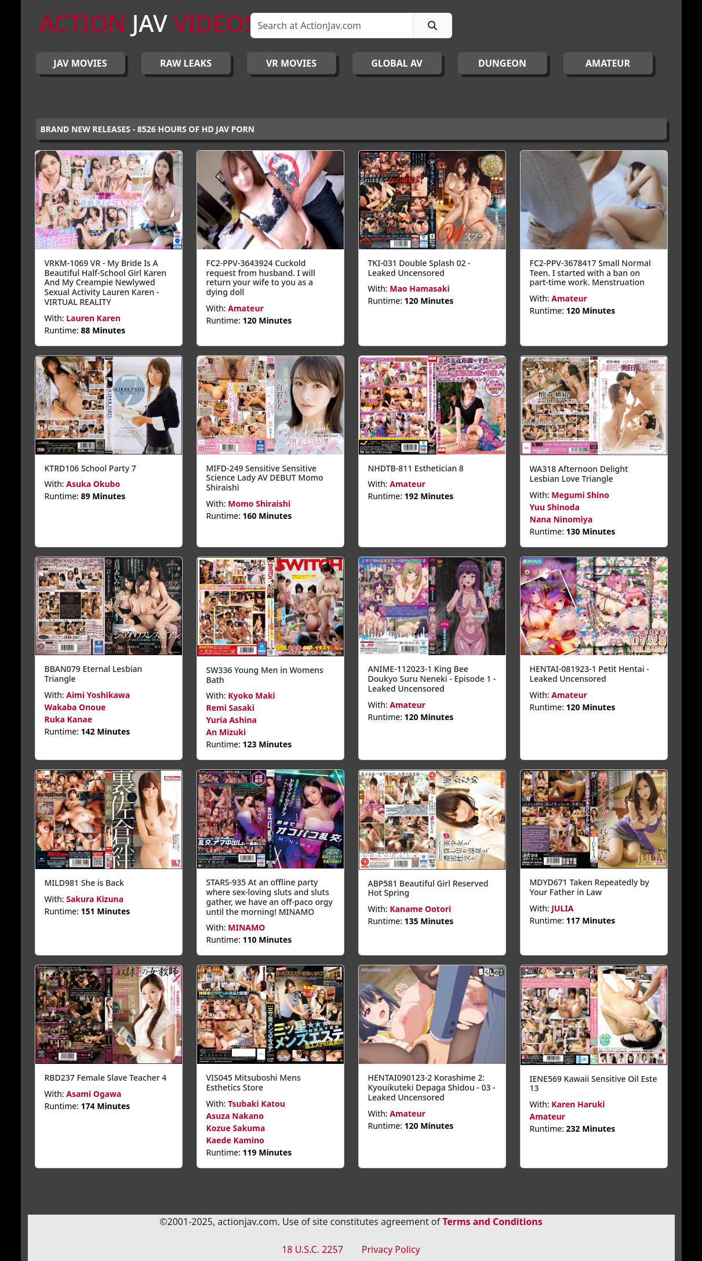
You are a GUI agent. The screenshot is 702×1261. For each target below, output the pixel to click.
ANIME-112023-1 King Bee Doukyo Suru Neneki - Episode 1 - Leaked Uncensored (432, 678)
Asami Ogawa (93, 1093)
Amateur (246, 308)
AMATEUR (607, 63)
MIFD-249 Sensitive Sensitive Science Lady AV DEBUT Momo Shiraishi (264, 478)
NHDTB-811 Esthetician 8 (416, 468)
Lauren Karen (93, 318)
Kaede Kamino (235, 1140)
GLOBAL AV (397, 63)
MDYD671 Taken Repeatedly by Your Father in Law (589, 887)
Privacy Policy (391, 1249)
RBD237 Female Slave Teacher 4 (106, 1077)
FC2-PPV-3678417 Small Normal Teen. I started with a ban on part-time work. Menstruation (590, 272)
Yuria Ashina (231, 719)
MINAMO (246, 927)
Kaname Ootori (420, 908)
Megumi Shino (580, 494)
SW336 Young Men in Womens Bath (264, 674)
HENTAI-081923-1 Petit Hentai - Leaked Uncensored (589, 673)
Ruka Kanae (69, 719)
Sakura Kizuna (94, 898)
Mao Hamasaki (419, 288)
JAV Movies (80, 63)
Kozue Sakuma (235, 1127)
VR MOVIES (291, 63)
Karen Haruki (578, 1104)
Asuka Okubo (93, 483)
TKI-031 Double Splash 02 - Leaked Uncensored (419, 267)
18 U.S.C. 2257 (312, 1249)
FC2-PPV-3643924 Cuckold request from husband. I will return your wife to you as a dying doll (260, 277)
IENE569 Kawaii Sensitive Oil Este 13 (593, 1083)
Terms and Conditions (492, 1221)
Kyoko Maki (251, 695)
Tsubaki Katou (256, 1103)
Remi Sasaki (230, 707)
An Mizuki (226, 731)
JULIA (562, 908)
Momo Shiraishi (259, 503)
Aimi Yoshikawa (98, 694)
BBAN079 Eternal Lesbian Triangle (94, 673)
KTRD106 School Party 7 (90, 468)
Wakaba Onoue (75, 707)
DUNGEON (502, 63)
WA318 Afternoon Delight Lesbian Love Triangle (579, 473)
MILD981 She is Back (84, 882)
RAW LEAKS (186, 63)
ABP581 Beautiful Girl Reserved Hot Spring (428, 888)
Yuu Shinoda (555, 507)
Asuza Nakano (235, 1115)
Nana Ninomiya (561, 519)
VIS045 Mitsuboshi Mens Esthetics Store (253, 1082)
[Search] (331, 25)
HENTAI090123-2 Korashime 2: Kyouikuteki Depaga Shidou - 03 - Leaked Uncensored (432, 1087)
